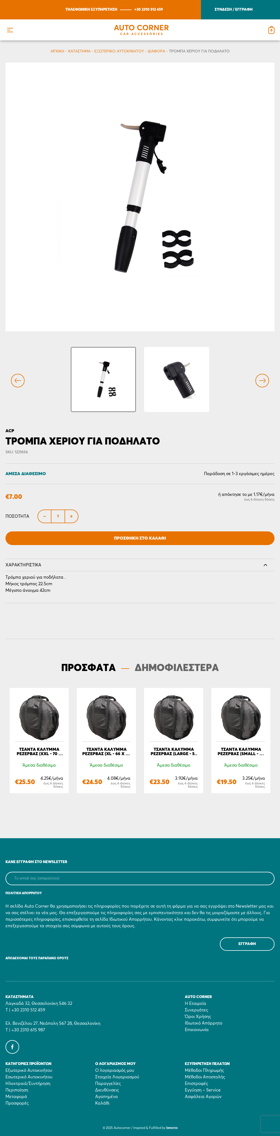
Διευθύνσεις (107, 1090)
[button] (9, 30)
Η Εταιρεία (195, 1003)
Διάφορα (156, 51)
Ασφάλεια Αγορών (203, 1096)
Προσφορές (17, 1103)
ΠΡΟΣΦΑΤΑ (88, 668)
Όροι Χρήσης (198, 1016)
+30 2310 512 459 (148, 9)
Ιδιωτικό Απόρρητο (203, 1023)
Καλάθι (102, 1103)
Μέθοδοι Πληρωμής (204, 1070)
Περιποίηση (16, 1090)
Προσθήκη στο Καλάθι (140, 538)
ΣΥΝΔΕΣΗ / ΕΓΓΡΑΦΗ (234, 9)
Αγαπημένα (106, 1096)
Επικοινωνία (197, 1030)
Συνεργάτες (196, 1010)
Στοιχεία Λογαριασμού (117, 1077)
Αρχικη (57, 51)
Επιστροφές (196, 1083)
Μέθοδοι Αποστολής (205, 1077)
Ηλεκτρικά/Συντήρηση (27, 1083)
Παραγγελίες (108, 1083)
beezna (171, 1128)
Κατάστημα (79, 51)
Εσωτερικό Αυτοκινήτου (28, 1077)
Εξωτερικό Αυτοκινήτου (119, 51)
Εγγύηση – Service (203, 1090)
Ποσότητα (17, 516)
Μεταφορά (16, 1096)
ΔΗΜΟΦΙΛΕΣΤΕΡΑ (177, 668)
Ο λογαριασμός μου (114, 1070)
